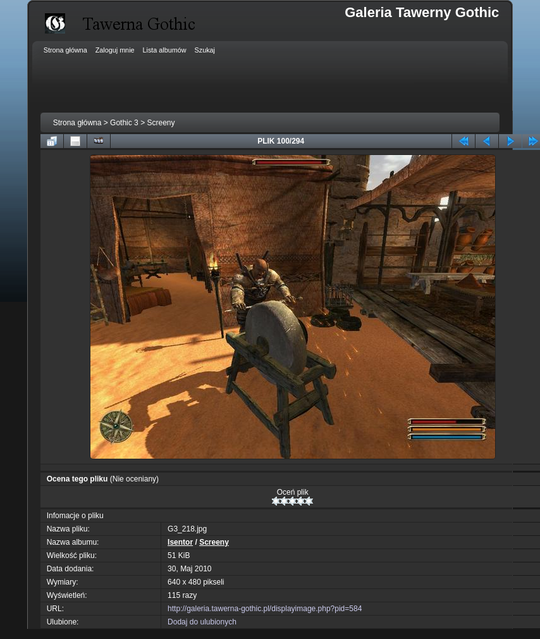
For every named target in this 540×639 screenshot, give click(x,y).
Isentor (180, 542)
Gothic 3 (124, 122)
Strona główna (77, 122)
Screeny (161, 122)
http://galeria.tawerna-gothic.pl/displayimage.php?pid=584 (265, 608)
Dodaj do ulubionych (202, 621)
